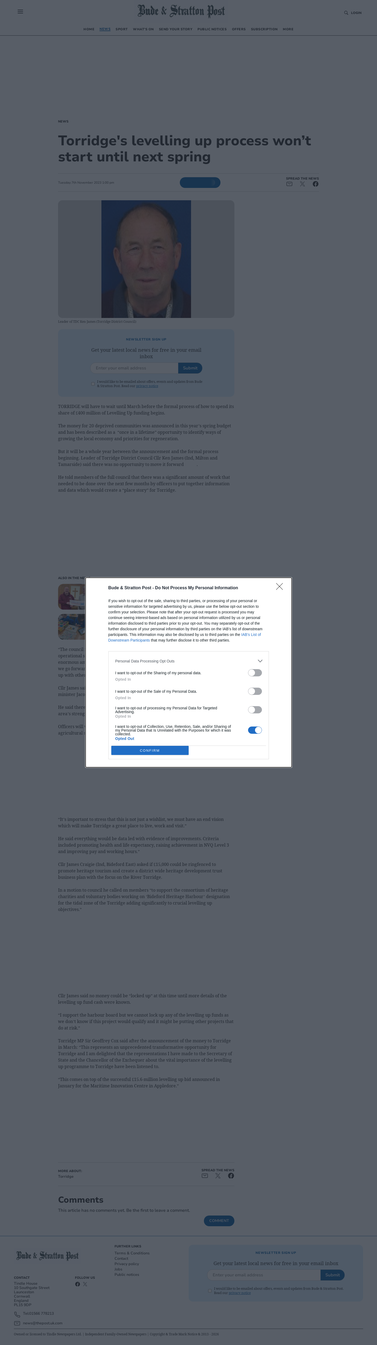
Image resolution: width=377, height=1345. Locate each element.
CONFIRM (150, 751)
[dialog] (189, 672)
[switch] (255, 672)
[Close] (281, 588)
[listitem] (188, 661)
